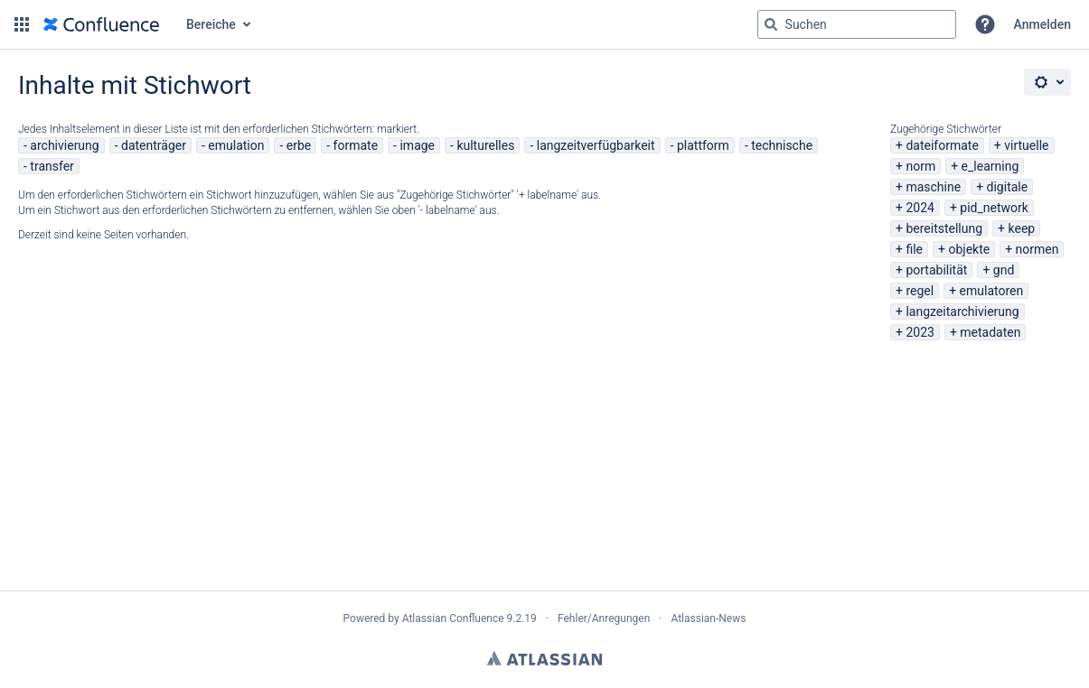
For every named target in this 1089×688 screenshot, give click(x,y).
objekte (969, 249)
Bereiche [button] (211, 24)
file (914, 249)
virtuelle (1026, 145)
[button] (21, 24)
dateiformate (942, 145)
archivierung (64, 145)
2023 (920, 332)
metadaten (990, 332)
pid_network (994, 207)
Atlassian (544, 658)
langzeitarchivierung (962, 311)
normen (1037, 249)
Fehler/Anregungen (604, 618)
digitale (1007, 187)
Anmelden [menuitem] (1042, 24)
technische (781, 145)
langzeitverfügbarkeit (596, 145)
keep (1022, 228)
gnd (1004, 270)
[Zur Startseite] (101, 24)
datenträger (153, 145)
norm (920, 166)
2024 (920, 207)
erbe (298, 145)
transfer (52, 166)
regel (920, 291)
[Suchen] (771, 24)
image (417, 145)
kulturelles (485, 145)
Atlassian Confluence (453, 618)
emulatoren (992, 291)
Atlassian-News (708, 618)
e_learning (990, 166)
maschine (933, 187)
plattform (703, 145)
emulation (236, 145)
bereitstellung (944, 228)
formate (356, 145)
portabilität (936, 270)
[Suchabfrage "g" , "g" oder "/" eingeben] (856, 24)
